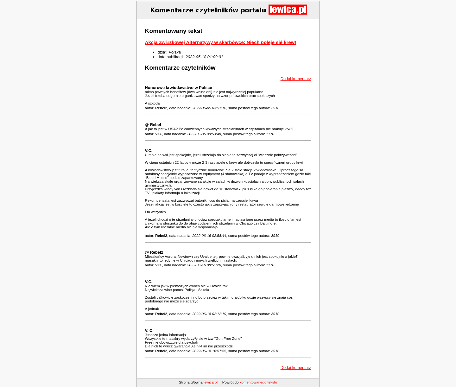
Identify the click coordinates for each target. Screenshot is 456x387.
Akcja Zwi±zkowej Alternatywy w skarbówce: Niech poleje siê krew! (220, 42)
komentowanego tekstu (258, 382)
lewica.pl (211, 382)
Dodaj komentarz (296, 78)
